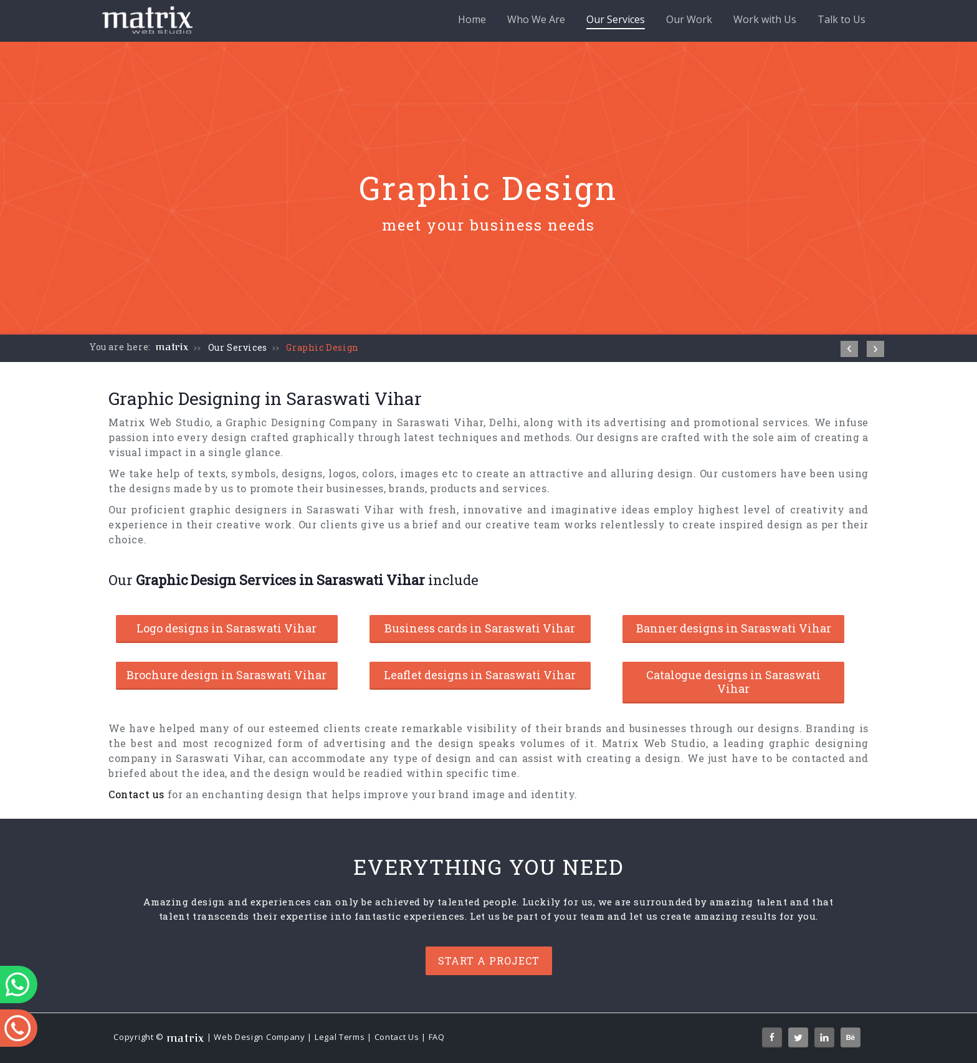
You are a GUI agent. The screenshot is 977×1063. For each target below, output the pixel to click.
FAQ (437, 1037)
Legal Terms (340, 1037)
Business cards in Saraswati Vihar (479, 628)
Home (472, 19)
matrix (172, 347)
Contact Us (396, 1037)
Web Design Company (259, 1037)
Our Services (615, 20)
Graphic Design (322, 347)
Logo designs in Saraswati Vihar (226, 628)
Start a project (489, 960)
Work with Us (764, 19)
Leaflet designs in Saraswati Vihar (480, 674)
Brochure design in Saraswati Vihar (226, 674)
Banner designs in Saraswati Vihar (733, 628)
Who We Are (536, 19)
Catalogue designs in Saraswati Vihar (733, 681)
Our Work (689, 19)
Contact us (136, 794)
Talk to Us (841, 19)
